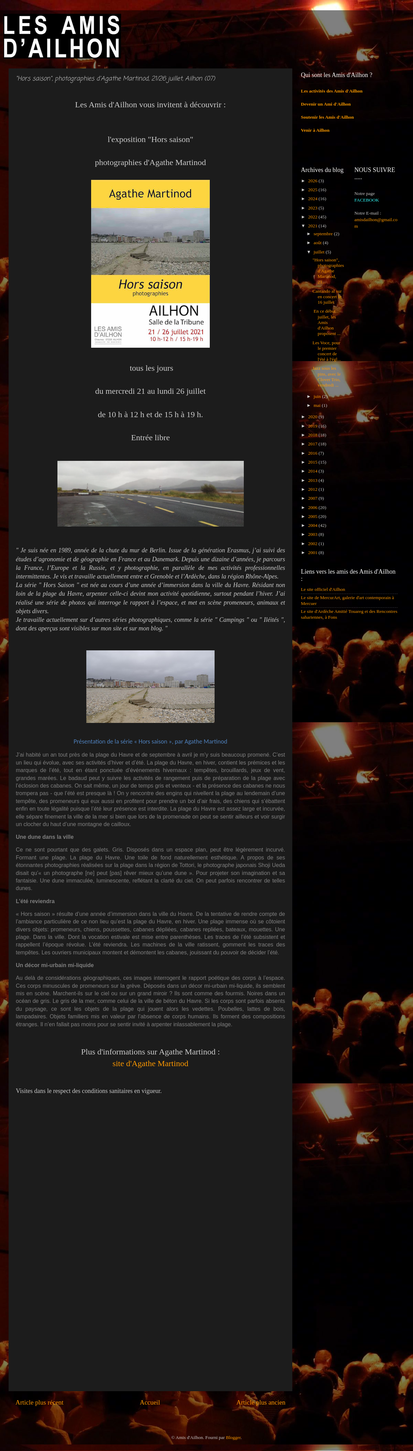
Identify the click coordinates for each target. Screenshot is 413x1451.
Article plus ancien (260, 1402)
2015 (313, 462)
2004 (313, 525)
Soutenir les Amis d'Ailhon (327, 117)
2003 (313, 534)
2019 (313, 426)
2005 (313, 516)
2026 (313, 180)
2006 (313, 507)
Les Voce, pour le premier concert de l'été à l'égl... (327, 351)
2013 (313, 480)
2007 (313, 498)
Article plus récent (39, 1402)
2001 (313, 552)
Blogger (233, 1437)
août (318, 242)
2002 (313, 543)
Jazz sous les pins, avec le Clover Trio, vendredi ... (327, 377)
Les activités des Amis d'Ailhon (331, 91)
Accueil (150, 1402)
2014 (313, 471)
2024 (313, 198)
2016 (313, 453)
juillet (320, 252)
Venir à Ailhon (315, 130)
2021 (313, 225)
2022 (313, 216)
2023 (313, 207)
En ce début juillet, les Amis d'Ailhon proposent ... (327, 322)
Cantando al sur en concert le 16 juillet (327, 297)
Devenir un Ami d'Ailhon (326, 104)
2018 (313, 434)
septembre (324, 233)
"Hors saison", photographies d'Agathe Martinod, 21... (328, 271)
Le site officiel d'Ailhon (323, 589)
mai (318, 405)
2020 (313, 416)
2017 (313, 443)
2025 (313, 189)
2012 (313, 489)
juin (318, 396)
